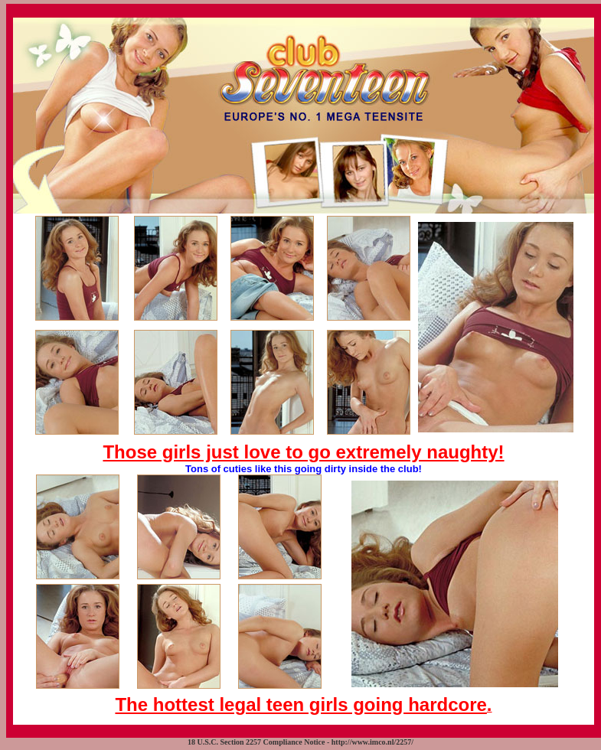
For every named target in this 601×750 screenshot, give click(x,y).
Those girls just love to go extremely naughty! (303, 452)
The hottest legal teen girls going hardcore (300, 704)
